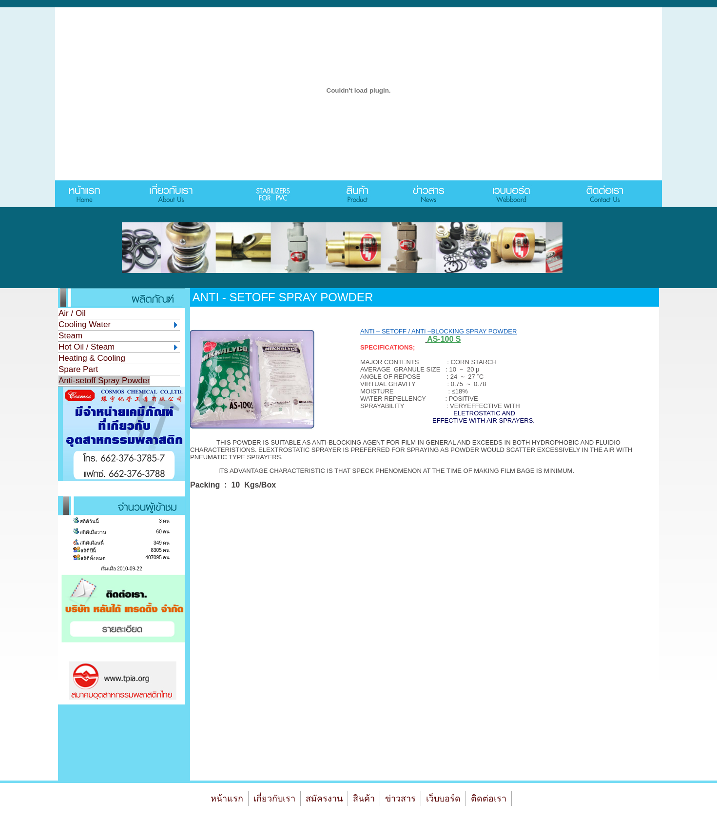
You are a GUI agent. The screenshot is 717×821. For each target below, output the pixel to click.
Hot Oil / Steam (117, 347)
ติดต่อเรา (488, 798)
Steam (70, 335)
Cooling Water (117, 324)
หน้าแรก (227, 798)
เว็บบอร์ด (443, 798)
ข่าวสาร (400, 798)
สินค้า (364, 798)
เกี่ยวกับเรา (274, 798)
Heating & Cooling (91, 358)
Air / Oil (72, 313)
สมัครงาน (324, 798)
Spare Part (78, 369)
